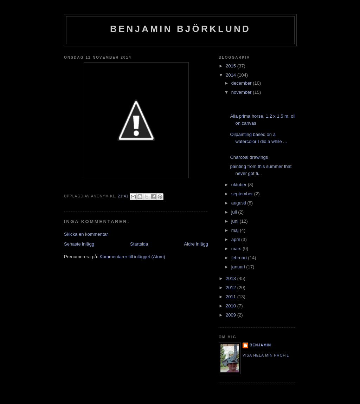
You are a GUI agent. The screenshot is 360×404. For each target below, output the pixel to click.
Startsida (139, 244)
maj (235, 230)
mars (237, 248)
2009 (231, 315)
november (242, 92)
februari (239, 257)
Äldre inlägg (196, 244)
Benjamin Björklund (180, 29)
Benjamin (260, 345)
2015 (231, 66)
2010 (231, 305)
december (242, 83)
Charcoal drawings (249, 157)
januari (238, 266)
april (236, 239)
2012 (231, 287)
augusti (239, 203)
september (242, 193)
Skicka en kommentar (86, 234)
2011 (231, 296)
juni (235, 221)
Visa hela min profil (266, 355)
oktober (239, 184)
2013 (231, 278)
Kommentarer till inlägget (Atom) (132, 256)
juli (234, 212)
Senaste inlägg (79, 244)
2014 (231, 75)
